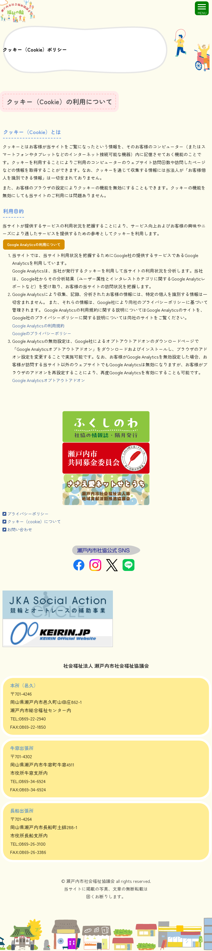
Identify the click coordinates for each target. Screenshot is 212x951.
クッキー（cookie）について (33, 522)
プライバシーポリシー (27, 514)
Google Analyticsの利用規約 (39, 326)
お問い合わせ (18, 530)
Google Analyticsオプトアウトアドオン (50, 381)
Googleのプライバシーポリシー (43, 334)
